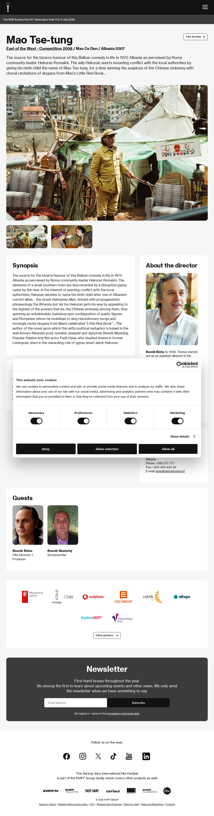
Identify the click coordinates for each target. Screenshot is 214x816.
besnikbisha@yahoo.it (170, 471)
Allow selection (107, 449)
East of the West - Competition (34, 48)
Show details (180, 436)
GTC (92, 804)
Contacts (170, 804)
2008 (68, 48)
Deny (46, 449)
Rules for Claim (131, 804)
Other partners (104, 635)
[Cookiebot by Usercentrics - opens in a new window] (179, 365)
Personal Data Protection (109, 804)
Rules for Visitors (47, 804)
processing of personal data (123, 713)
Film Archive (193, 36)
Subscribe (138, 702)
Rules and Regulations (152, 804)
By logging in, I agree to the (107, 713)
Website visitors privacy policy (73, 804)
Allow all (168, 449)
